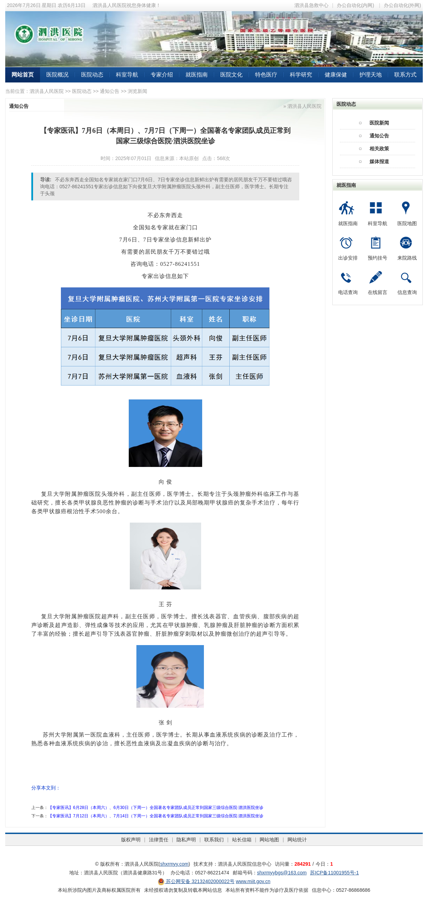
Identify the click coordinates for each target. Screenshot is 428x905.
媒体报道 (379, 161)
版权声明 (131, 839)
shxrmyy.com (174, 864)
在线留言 (377, 292)
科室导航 (127, 75)
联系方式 (405, 75)
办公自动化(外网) (402, 5)
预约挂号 (377, 258)
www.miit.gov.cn (253, 881)
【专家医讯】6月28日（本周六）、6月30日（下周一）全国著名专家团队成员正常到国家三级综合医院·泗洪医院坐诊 (155, 807)
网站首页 (22, 75)
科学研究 (301, 75)
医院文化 (231, 75)
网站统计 (297, 839)
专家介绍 (162, 75)
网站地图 (269, 839)
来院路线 (407, 258)
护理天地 (370, 75)
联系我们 (214, 839)
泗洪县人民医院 (47, 91)
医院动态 (92, 75)
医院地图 (407, 223)
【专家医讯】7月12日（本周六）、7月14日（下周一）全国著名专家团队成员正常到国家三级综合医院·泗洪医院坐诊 (155, 815)
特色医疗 (266, 75)
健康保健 (336, 75)
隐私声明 (186, 839)
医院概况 (57, 75)
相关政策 (379, 148)
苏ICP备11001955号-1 (334, 872)
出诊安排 (348, 258)
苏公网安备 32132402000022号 (196, 881)
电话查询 (348, 292)
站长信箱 (242, 839)
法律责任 (158, 839)
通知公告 (109, 91)
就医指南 (196, 75)
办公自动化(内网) (355, 5)
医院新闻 (379, 123)
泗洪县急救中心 (311, 5)
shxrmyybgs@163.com (282, 872)
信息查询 (407, 292)
